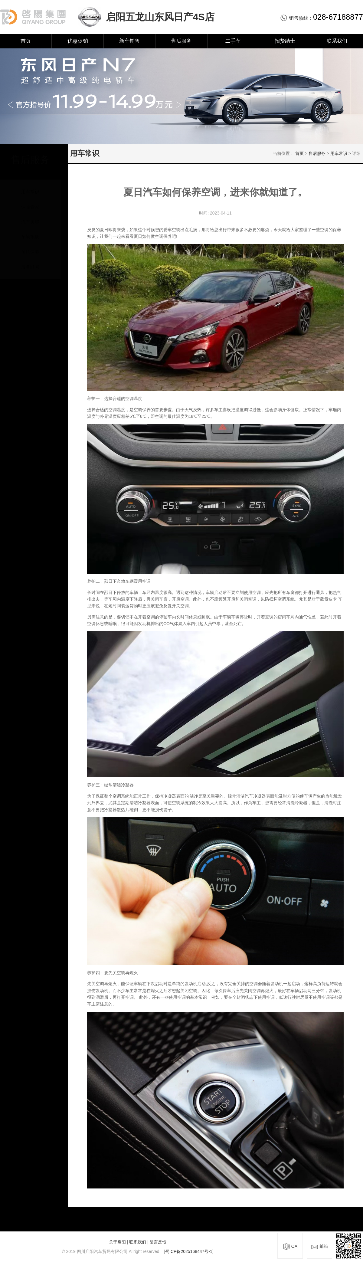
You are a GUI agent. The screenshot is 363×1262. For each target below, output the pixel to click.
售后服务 (181, 41)
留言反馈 (157, 1242)
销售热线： (321, 18)
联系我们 (337, 41)
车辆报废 (30, 231)
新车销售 (129, 41)
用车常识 (30, 185)
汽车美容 (30, 215)
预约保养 (30, 246)
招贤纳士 (285, 41)
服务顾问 (30, 261)
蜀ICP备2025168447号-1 (188, 1251)
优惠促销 (77, 41)
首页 (26, 41)
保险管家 (30, 201)
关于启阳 (117, 1242)
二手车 (233, 41)
